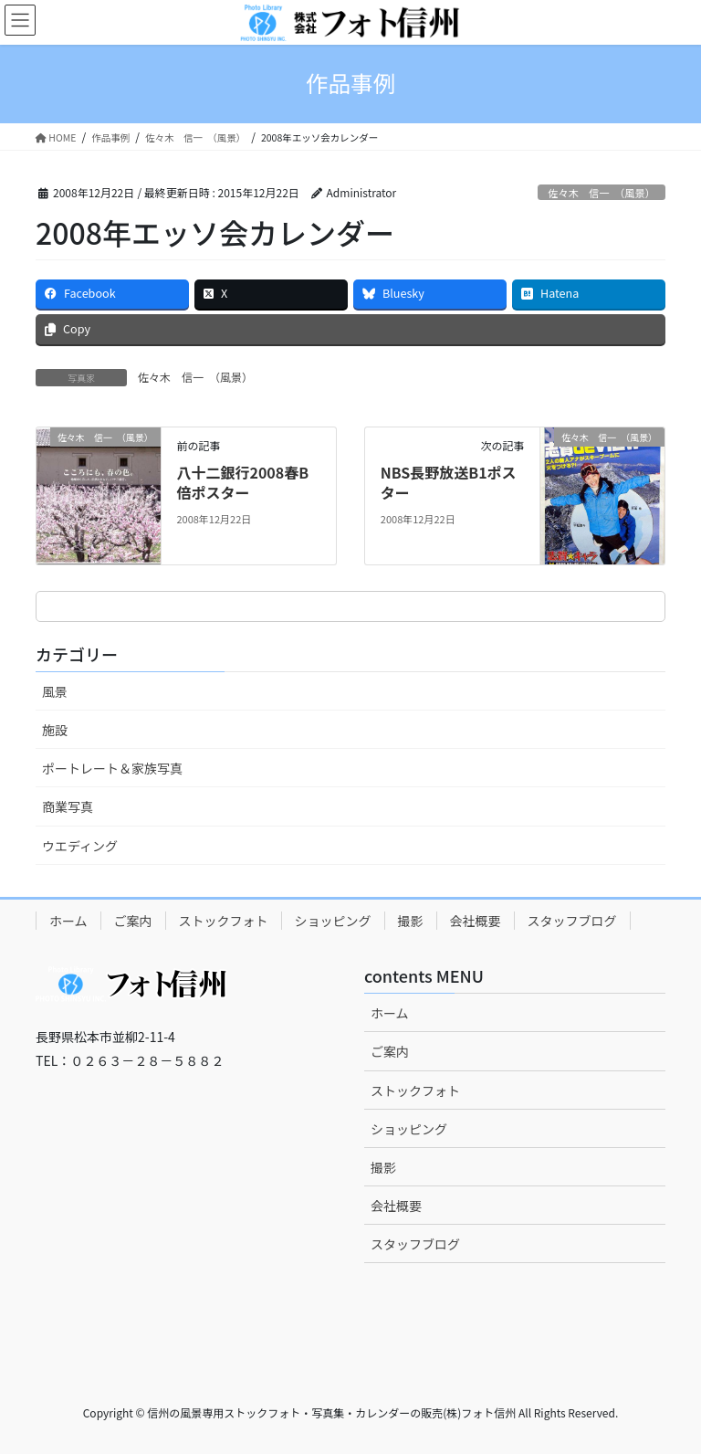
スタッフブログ (572, 920)
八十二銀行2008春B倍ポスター (242, 482)
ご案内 (133, 920)
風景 (55, 691)
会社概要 (475, 920)
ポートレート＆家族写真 (112, 768)
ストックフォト (223, 920)
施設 (55, 730)
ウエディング (80, 846)
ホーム (68, 920)
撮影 (411, 920)
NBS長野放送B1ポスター (449, 482)
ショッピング (333, 920)
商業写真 (67, 806)
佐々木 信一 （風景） (601, 192)
